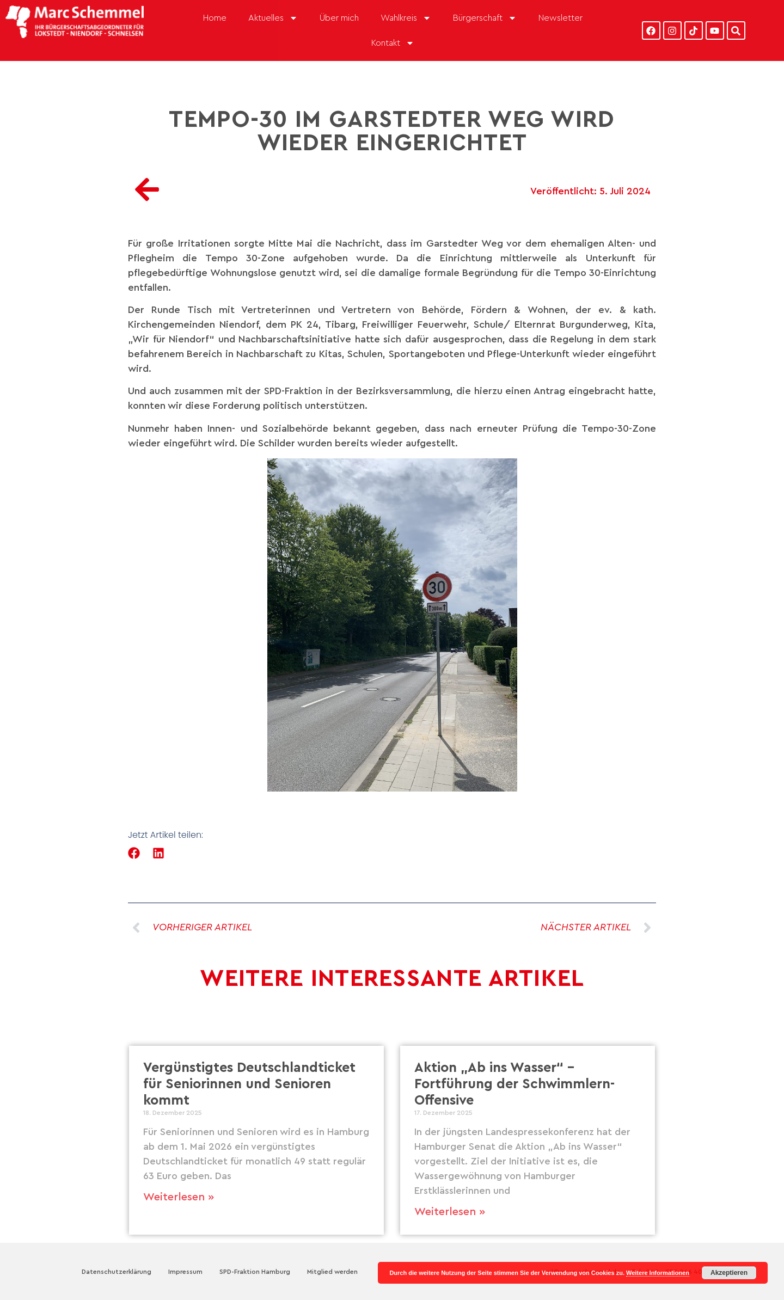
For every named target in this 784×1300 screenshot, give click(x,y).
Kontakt (392, 43)
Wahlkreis (406, 18)
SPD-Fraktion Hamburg (254, 1271)
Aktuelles (273, 18)
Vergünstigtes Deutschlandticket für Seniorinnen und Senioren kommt (249, 1084)
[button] (134, 853)
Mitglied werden (332, 1271)
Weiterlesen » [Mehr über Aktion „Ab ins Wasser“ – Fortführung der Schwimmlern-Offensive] (449, 1211)
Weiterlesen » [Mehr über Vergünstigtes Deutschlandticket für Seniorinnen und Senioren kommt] (178, 1197)
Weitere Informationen (657, 1273)
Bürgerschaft (485, 18)
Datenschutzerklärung (116, 1271)
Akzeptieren (729, 1273)
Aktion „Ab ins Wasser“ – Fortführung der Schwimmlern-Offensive (514, 1084)
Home (214, 18)
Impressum (185, 1271)
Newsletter (560, 18)
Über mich (339, 18)
